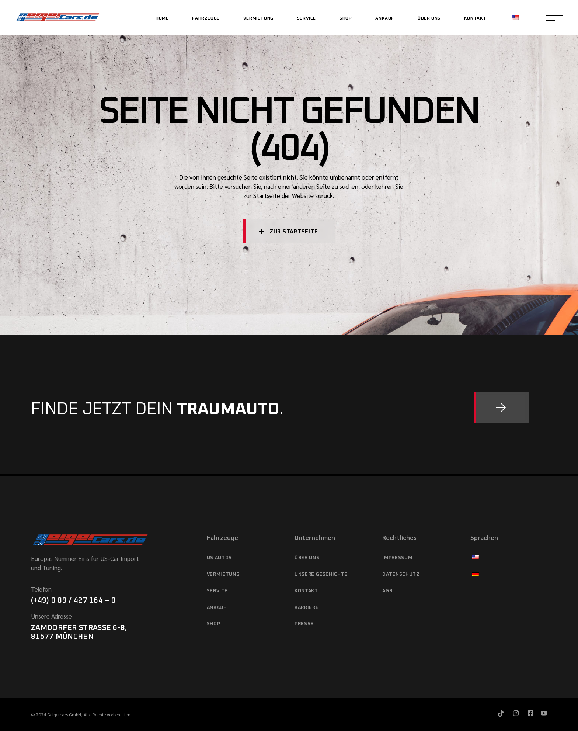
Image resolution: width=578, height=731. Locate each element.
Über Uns (307, 557)
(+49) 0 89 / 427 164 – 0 (73, 600)
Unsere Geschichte (321, 574)
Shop (213, 623)
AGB (387, 591)
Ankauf (216, 607)
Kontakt (306, 591)
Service (217, 591)
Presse (304, 623)
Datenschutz (400, 574)
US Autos (219, 557)
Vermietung (223, 574)
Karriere (306, 607)
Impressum (397, 557)
